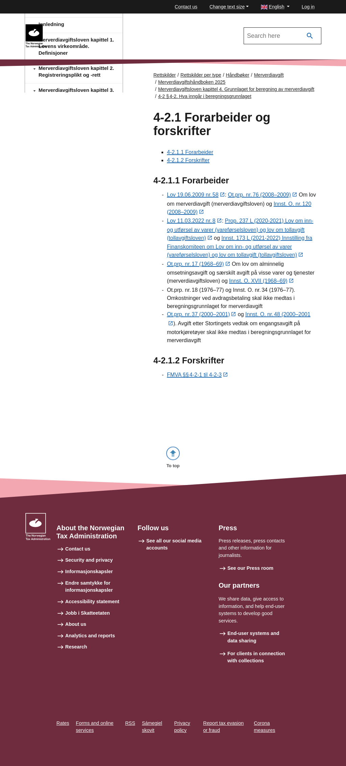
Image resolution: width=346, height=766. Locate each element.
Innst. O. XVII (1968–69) (258, 282)
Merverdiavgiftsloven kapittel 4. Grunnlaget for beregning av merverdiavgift (236, 89)
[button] (275, 6)
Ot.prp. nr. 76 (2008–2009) (259, 195)
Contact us (186, 6)
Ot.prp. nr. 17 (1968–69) (195, 265)
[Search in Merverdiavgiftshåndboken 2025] (282, 35)
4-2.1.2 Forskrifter (188, 160)
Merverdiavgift (269, 75)
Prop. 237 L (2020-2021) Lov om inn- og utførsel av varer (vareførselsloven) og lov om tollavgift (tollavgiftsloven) (240, 230)
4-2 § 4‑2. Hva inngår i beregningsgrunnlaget (204, 96)
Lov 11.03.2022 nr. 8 (191, 222)
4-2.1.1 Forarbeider (190, 152)
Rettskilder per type (200, 75)
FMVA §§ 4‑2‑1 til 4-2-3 (194, 377)
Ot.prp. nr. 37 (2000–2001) (198, 316)
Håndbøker (237, 75)
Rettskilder (164, 75)
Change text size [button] (227, 6)
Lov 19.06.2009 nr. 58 (193, 195)
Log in (308, 6)
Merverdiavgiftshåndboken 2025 (91, 27)
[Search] (310, 36)
